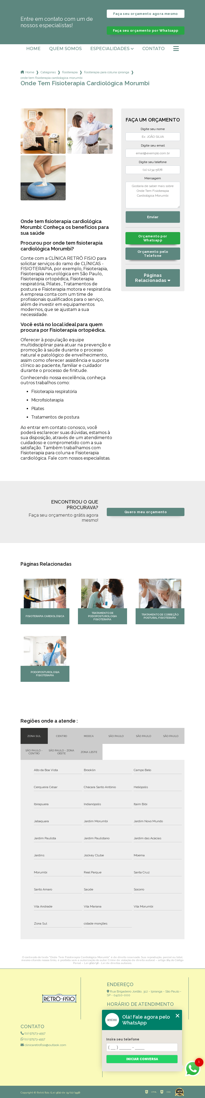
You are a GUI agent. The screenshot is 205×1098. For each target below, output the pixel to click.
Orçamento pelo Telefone (152, 254)
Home (33, 48)
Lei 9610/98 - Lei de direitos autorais (107, 963)
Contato (153, 48)
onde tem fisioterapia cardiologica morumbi (51, 78)
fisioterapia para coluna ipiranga (106, 72)
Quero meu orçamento (145, 512)
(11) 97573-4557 (33, 1033)
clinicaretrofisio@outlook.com (43, 1045)
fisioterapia (70, 72)
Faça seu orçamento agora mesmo (145, 14)
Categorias (48, 72)
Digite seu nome (153, 129)
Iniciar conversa (142, 1059)
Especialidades (109, 48)
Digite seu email (153, 145)
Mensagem (152, 178)
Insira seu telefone (122, 1039)
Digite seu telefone (153, 162)
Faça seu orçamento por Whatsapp (146, 31)
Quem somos (65, 48)
